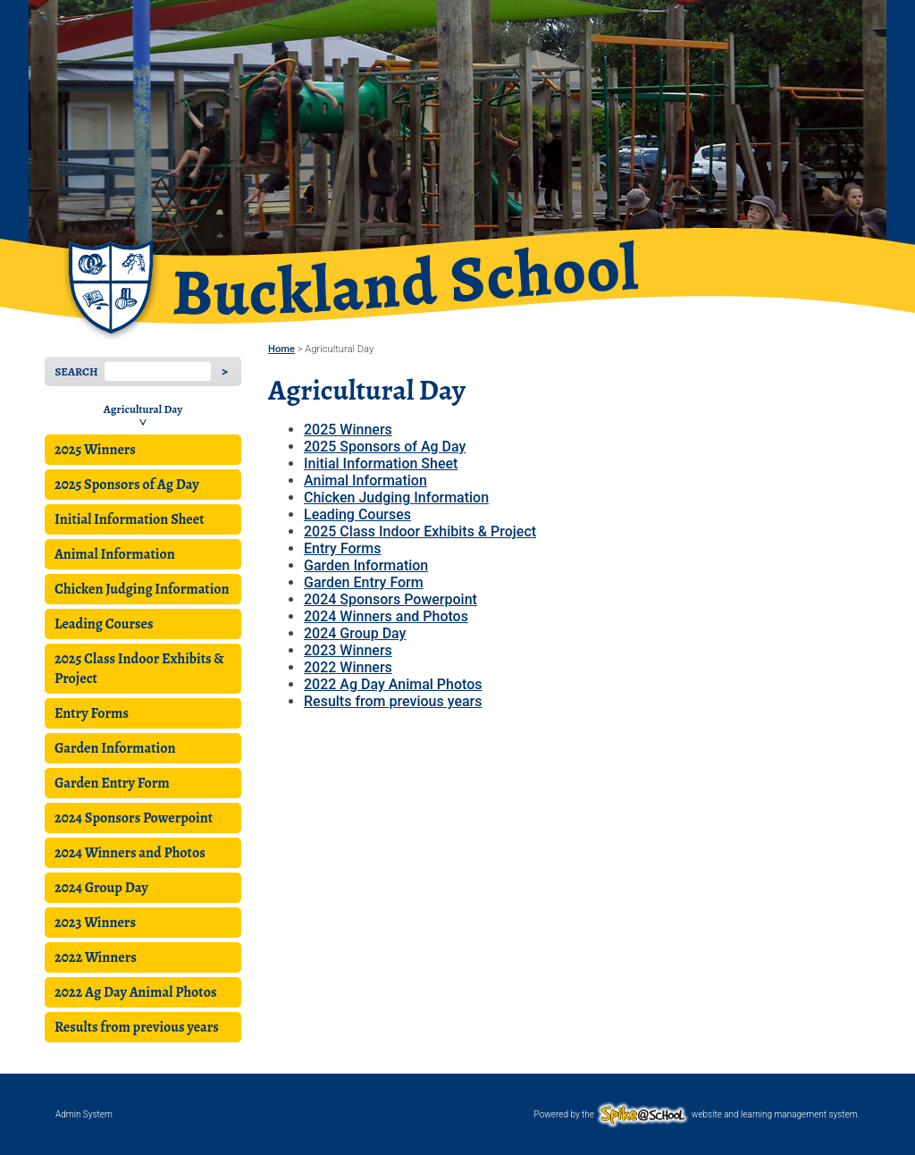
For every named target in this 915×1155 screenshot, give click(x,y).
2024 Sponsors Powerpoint (134, 818)
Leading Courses (104, 624)
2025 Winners (95, 449)
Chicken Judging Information (142, 589)
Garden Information (115, 748)
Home (281, 349)
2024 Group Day (101, 888)
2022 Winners (96, 957)
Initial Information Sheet (129, 519)
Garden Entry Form (112, 783)
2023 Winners (95, 922)
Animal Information (115, 554)
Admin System (84, 1114)
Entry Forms (92, 713)
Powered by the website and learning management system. (697, 1114)
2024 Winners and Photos (130, 853)
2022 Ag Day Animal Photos (135, 992)
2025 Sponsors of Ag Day (127, 484)
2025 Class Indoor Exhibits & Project (139, 668)
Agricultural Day (143, 409)
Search (76, 371)
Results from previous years (137, 1027)
